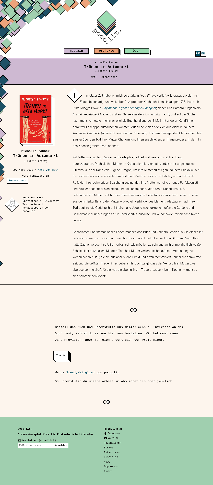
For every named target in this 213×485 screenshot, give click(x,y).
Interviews (112, 452)
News (107, 461)
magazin (76, 51)
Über (137, 51)
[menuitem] (198, 53)
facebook (113, 433)
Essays (108, 447)
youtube (112, 438)
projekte (106, 51)
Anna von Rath (48, 170)
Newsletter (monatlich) (38, 440)
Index (108, 471)
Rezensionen (108, 77)
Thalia (61, 355)
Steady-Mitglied (80, 372)
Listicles (111, 457)
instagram (114, 428)
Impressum (111, 466)
